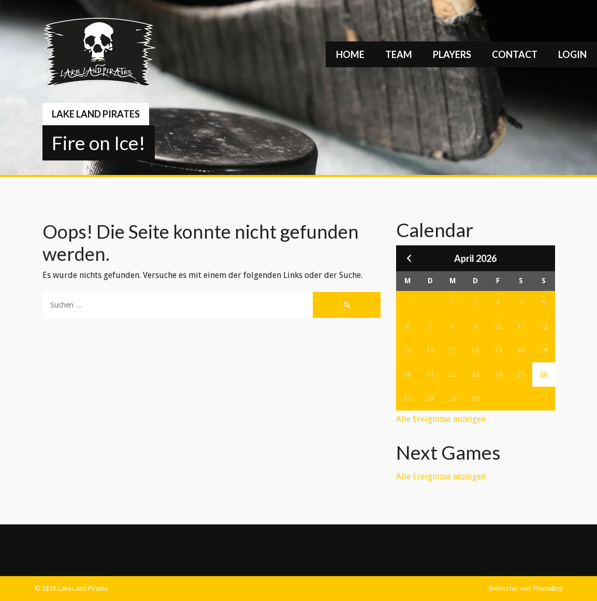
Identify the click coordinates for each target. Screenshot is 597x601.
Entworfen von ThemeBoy (526, 588)
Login (572, 54)
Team (398, 54)
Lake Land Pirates (96, 114)
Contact (514, 54)
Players (452, 54)
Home (350, 54)
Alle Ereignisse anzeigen (441, 419)
